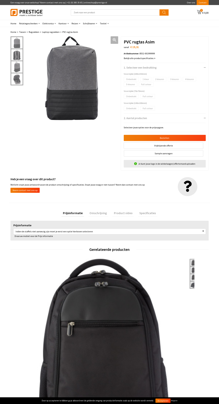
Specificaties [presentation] (143, 206)
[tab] (77, 206)
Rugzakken (34, 32)
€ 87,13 (169, 306)
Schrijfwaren (89, 23)
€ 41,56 (70, 306)
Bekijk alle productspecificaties (139, 58)
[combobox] (115, 12)
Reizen (75, 23)
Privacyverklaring (170, 357)
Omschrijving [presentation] (99, 206)
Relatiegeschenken (28, 23)
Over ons (191, 2)
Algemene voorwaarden (173, 349)
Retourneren (119, 357)
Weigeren (174, 401)
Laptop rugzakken (50, 32)
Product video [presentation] (121, 206)
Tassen (22, 32)
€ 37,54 (119, 306)
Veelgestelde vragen (73, 353)
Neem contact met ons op (25, 182)
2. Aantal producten (135, 118)
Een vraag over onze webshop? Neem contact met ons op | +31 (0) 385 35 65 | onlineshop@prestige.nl (58, 2)
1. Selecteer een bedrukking (140, 67)
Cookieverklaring (170, 353)
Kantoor (63, 23)
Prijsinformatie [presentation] (77, 206)
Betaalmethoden (121, 353)
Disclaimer (167, 361)
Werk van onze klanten (75, 357)
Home (13, 23)
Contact (203, 2)
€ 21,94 (20, 306)
